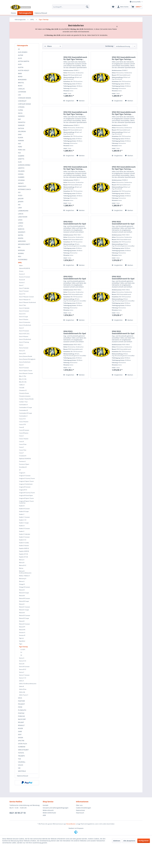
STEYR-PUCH (22, 744)
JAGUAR (20, 198)
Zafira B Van (22, 689)
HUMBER (21, 177)
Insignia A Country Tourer (27, 478)
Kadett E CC (22, 540)
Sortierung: (109, 46)
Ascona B (22, 280)
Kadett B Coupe (24, 511)
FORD (20, 147)
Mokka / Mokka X (24, 576)
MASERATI (21, 232)
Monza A (21, 581)
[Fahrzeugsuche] (25, 13)
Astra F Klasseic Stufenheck (27, 302)
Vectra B (21, 664)
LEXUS (20, 220)
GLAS (20, 162)
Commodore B (23, 410)
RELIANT (21, 722)
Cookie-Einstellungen (83, 808)
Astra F (21, 285)
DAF (19, 119)
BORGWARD (22, 80)
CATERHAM (22, 92)
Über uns (79, 805)
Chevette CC (23, 390)
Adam (21, 265)
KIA (19, 205)
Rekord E (21, 621)
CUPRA (20, 110)
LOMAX (20, 223)
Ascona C (22, 282)
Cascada (21, 387)
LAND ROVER (22, 217)
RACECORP (22, 719)
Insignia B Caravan (25, 487)
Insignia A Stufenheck (26, 484)
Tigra (20, 644)
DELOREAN (22, 131)
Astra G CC (22, 314)
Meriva (21, 568)
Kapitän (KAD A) (24, 548)
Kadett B (21, 506)
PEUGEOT (21, 704)
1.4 (21, 652)
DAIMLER (21, 125)
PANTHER (21, 701)
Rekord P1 (22, 627)
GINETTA (21, 159)
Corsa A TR (22, 424)
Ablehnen (116, 841)
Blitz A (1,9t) (22, 379)
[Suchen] (87, 7)
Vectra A (21, 658)
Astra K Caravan (24, 368)
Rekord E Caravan (24, 624)
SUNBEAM (21, 747)
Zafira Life (22, 692)
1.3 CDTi (22, 649)
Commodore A (23, 404)
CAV (19, 95)
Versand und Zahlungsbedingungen (55, 808)
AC (19, 49)
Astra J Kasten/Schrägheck (27, 359)
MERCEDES (22, 241)
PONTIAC (21, 713)
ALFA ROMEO (22, 52)
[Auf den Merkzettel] (81, 100)
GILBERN (21, 156)
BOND (20, 77)
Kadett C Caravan (24, 517)
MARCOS (21, 229)
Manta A (21, 560)
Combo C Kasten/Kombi (26, 399)
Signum (21, 638)
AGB (44, 815)
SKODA (20, 738)
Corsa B (21, 427)
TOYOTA (21, 753)
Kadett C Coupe (24, 523)
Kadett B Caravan (24, 508)
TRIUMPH (21, 756)
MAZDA (20, 238)
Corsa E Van (22, 450)
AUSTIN (20, 67)
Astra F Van (22, 305)
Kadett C (21, 514)
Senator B (22, 635)
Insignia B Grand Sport (26, 495)
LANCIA (20, 214)
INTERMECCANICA (24, 189)
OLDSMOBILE (22, 259)
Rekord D (22, 612)
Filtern (48, 46)
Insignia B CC (23, 490)
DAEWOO (21, 116)
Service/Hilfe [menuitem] (135, 2)
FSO (19, 153)
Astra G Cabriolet (24, 308)
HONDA (20, 174)
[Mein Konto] (123, 7)
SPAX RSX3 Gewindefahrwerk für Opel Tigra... (74, 223)
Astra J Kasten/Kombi (25, 356)
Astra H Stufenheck (25, 339)
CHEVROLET (22, 101)
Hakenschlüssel (22, 776)
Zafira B (21, 686)
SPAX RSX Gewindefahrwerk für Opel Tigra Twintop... (75, 58)
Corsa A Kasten (23, 422)
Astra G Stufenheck (25, 325)
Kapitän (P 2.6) (23, 557)
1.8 (21, 655)
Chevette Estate (24, 393)
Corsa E (21, 447)
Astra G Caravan (24, 311)
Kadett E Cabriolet (24, 534)
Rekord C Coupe (24, 610)
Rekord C (22, 604)
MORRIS (21, 253)
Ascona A (22, 274)
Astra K (21, 365)
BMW (20, 73)
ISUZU (20, 195)
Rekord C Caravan (24, 607)
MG (19, 247)
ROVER (20, 728)
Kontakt (45, 805)
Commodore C (23, 416)
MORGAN (21, 250)
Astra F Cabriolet (24, 288)
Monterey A (22, 578)
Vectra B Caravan (24, 666)
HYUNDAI (21, 180)
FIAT (19, 144)
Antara (21, 271)
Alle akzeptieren (129, 841)
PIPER (20, 707)
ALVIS (20, 58)
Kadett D (21, 526)
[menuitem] (70, 7)
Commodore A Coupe (25, 407)
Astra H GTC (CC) (24, 334)
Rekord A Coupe (24, 593)
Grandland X (23, 467)
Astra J (21, 345)
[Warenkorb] (136, 7)
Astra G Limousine (24, 322)
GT (20, 470)
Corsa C (21, 436)
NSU (19, 256)
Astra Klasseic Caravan (26, 373)
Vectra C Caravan (24, 675)
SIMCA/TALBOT (23, 750)
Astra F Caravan (24, 291)
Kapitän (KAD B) (24, 551)
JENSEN (20, 202)
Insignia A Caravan (25, 475)
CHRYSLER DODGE (24, 104)
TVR (19, 759)
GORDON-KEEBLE (24, 165)
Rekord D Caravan (24, 615)
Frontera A (22, 461)
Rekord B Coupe (24, 601)
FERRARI (21, 141)
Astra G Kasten (23, 319)
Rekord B (22, 595)
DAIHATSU (21, 122)
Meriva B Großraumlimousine (25, 572)
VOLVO (20, 765)
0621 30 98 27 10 (18, 813)
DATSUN (21, 128)
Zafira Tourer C (23, 695)
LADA (20, 208)
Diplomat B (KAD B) (25, 458)
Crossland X (22, 456)
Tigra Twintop (23, 647)
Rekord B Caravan (24, 598)
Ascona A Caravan (24, 277)
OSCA (20, 698)
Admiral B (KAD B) (24, 268)
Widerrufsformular (49, 813)
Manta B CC (22, 565)
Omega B (22, 584)
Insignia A (22, 473)
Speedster (22, 641)
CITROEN (21, 107)
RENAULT (21, 725)
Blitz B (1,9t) (22, 382)
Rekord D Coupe (24, 618)
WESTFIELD (22, 771)
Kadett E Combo (24, 543)
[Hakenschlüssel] (40, 13)
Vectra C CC (22, 678)
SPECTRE (21, 741)
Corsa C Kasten (23, 439)
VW (19, 768)
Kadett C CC (22, 520)
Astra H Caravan (24, 331)
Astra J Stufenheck (24, 362)
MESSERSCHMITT (24, 244)
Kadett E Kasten (24, 545)
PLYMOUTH (22, 710)
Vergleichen (68, 101)
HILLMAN (21, 171)
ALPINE (20, 55)
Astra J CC (22, 351)
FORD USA (21, 150)
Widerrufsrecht (48, 810)
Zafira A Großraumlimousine (27, 683)
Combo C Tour (23, 402)
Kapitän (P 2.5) (23, 554)
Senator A (22, 632)
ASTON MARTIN (23, 61)
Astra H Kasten (23, 336)
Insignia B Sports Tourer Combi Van (26, 502)
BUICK (20, 86)
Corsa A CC (22, 419)
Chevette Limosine (24, 396)
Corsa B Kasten (23, 433)
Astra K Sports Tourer (25, 370)
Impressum (80, 813)
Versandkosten (70, 824)
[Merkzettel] (113, 7)
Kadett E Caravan (24, 537)
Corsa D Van (22, 444)
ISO (19, 192)
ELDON (20, 137)
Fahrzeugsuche (22, 45)
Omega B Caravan (24, 587)
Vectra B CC (22, 669)
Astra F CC (22, 294)
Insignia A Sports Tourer (26, 481)
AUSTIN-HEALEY (23, 70)
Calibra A (21, 385)
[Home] (13, 13)
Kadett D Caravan (24, 528)
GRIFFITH (21, 168)
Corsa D (21, 441)
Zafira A (21, 681)
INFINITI (21, 183)
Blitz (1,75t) (22, 376)
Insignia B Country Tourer (27, 493)
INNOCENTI (22, 186)
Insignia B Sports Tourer (26, 498)
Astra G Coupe (23, 316)
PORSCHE (21, 716)
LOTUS (20, 226)
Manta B (21, 562)
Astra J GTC (22, 353)
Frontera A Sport (24, 464)
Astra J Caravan (23, 348)
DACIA (20, 113)
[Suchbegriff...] (70, 7)
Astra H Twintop (24, 342)
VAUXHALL (21, 762)
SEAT (20, 734)
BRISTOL (21, 83)
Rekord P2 (22, 630)
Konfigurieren (144, 841)
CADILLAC (21, 89)
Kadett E (21, 531)
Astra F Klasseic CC (25, 299)
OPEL (20, 263)
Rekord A (22, 590)
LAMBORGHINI (23, 211)
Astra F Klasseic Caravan (26, 297)
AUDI (20, 64)
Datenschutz (80, 810)
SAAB (20, 731)
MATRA (20, 235)
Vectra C (21, 672)
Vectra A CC (22, 661)
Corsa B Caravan (24, 430)
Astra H (21, 328)
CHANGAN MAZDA (24, 98)
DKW (19, 134)
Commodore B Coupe (25, 413)
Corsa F (21, 453)
